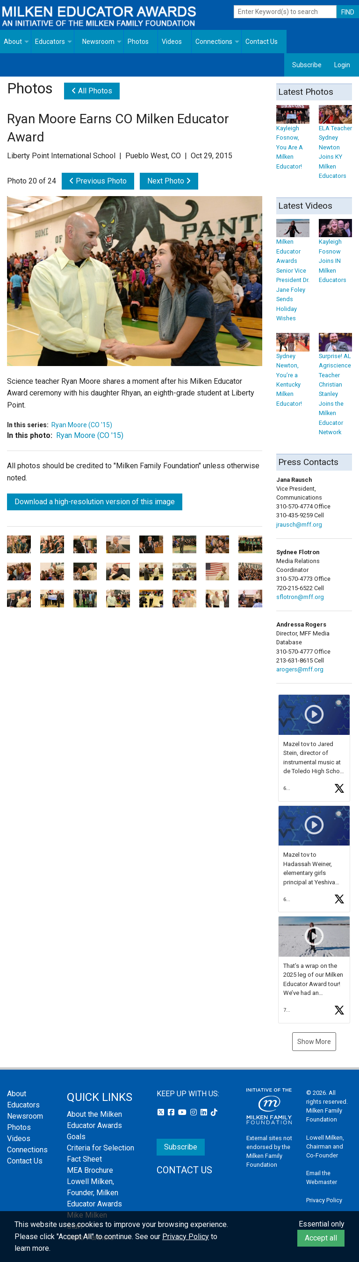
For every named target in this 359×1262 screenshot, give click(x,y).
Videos (172, 41)
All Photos (92, 90)
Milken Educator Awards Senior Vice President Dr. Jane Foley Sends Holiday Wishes (292, 273)
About (13, 41)
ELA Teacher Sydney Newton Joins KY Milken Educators (335, 144)
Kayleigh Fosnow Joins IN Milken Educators (335, 253)
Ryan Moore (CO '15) (81, 425)
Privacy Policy (324, 1200)
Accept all (321, 1238)
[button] (314, 748)
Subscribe (307, 65)
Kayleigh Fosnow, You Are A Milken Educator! (292, 139)
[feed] (314, 858)
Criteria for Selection (100, 1147)
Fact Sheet (84, 1159)
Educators (50, 41)
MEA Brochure (90, 1170)
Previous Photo (98, 180)
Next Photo (169, 180)
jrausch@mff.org (299, 524)
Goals (76, 1136)
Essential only (322, 1224)
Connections (213, 41)
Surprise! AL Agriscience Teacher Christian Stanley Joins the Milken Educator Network (335, 387)
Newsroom (98, 41)
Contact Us (261, 41)
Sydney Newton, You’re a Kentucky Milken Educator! (292, 372)
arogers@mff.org (299, 669)
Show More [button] (314, 1041)
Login (342, 65)
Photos (138, 41)
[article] (314, 748)
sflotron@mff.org (300, 596)
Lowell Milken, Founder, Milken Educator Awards (94, 1192)
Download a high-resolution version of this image (94, 501)
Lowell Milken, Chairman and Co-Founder (325, 1146)
